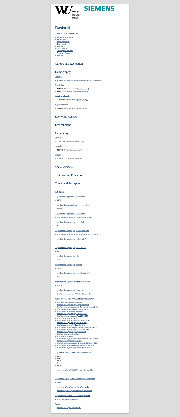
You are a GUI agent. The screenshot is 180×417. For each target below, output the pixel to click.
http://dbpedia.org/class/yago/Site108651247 (72, 314)
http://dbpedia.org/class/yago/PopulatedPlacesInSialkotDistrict (77, 338)
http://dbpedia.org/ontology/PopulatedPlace (71, 332)
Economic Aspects (63, 42)
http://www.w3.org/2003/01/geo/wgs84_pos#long (75, 378)
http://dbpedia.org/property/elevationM (70, 248)
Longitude (59, 155)
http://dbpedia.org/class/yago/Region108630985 (73, 305)
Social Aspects (62, 48)
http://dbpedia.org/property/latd (67, 256)
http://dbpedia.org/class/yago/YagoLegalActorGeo (73, 348)
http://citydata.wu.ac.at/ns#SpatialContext (71, 325)
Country (58, 76)
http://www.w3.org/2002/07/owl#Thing (69, 341)
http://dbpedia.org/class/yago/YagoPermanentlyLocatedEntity (77, 307)
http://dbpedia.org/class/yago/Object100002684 (73, 329)
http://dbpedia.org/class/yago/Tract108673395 (72, 316)
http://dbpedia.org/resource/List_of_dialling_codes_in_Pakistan (78, 234)
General (60, 55)
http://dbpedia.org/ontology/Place (68, 334)
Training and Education (65, 51)
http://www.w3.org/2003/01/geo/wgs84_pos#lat (74, 370)
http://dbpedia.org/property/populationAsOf (72, 273)
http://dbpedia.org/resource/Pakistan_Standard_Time (74, 217)
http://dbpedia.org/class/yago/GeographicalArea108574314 (76, 327)
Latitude (58, 146)
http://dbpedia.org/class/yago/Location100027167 (73, 320)
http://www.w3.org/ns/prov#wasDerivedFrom (73, 387)
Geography (61, 46)
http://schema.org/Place (65, 336)
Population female (62, 96)
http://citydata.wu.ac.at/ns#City (67, 318)
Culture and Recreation (65, 37)
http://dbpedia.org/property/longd (68, 265)
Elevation (59, 138)
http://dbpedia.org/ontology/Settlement (70, 311)
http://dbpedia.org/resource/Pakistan (73, 80)
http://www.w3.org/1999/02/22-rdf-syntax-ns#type (75, 299)
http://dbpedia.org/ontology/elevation (70, 196)
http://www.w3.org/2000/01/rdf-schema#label (73, 352)
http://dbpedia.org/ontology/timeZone (70, 213)
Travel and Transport (64, 53)
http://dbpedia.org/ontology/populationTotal (72, 205)
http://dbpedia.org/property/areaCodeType (72, 231)
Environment (61, 44)
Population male (61, 104)
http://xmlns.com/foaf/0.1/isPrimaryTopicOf (72, 396)
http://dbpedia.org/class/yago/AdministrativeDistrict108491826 (77, 343)
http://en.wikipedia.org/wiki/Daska (68, 399)
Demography (61, 39)
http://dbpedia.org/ (96, 80)
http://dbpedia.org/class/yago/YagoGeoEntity (72, 323)
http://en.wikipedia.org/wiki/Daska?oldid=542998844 (74, 391)
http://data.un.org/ (82, 89)
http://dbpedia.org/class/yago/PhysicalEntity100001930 (75, 345)
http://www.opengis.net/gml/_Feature (69, 302)
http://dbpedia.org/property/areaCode (70, 222)
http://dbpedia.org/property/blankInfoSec (71, 239)
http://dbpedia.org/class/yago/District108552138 (73, 309)
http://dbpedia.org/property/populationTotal (72, 282)
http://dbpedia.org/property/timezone (69, 290)
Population (59, 85)
